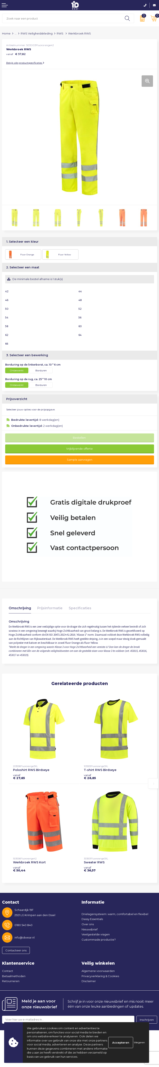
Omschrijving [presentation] (20, 608)
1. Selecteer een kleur (22, 242)
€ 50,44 (19, 869)
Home (6, 33)
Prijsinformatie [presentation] (50, 608)
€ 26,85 (90, 776)
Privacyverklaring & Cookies (100, 976)
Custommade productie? (99, 939)
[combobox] (61, 18)
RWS (60, 33)
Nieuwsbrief (90, 929)
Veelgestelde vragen (96, 934)
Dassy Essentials (92, 919)
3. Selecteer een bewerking (27, 355)
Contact (7, 971)
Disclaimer (89, 981)
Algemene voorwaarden (98, 971)
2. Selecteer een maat (22, 267)
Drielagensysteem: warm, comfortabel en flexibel (115, 914)
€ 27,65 (19, 776)
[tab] (20, 609)
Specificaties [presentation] (80, 608)
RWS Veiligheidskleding (37, 33)
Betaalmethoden (13, 976)
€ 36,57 (90, 869)
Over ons (88, 924)
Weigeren (139, 1042)
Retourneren (10, 981)
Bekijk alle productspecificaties (25, 62)
